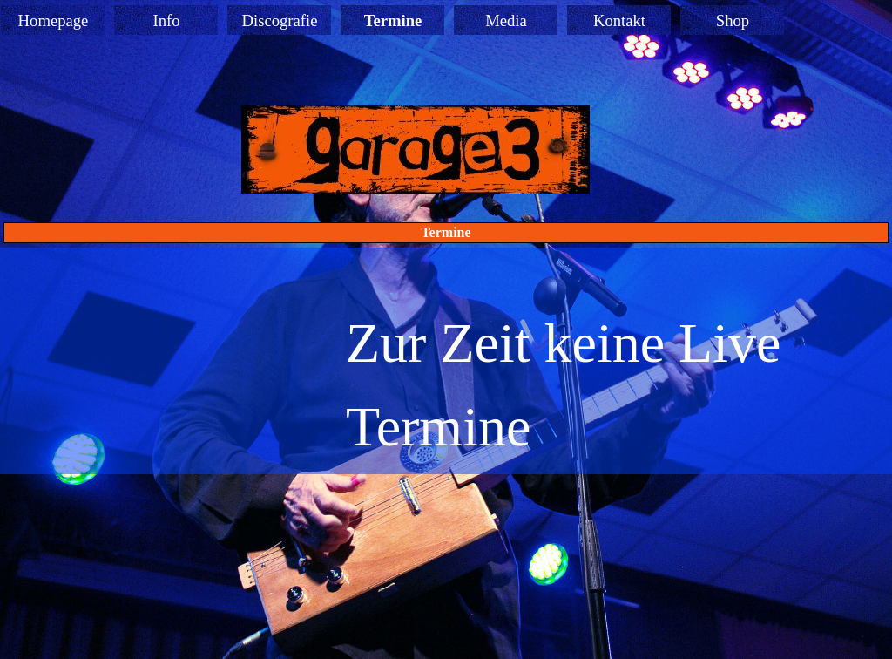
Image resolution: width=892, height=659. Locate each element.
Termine (393, 20)
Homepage (53, 20)
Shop (732, 20)
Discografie (279, 20)
